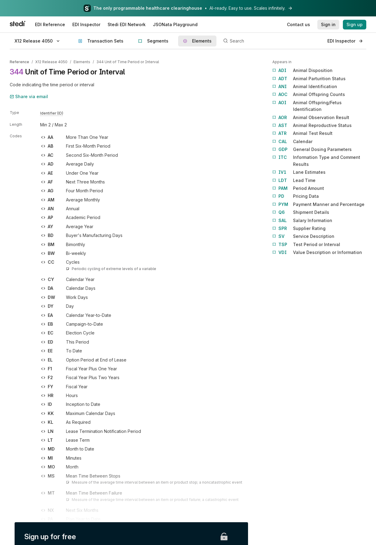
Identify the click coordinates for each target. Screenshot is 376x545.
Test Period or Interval (306, 244)
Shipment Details (300, 212)
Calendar (292, 141)
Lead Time (294, 180)
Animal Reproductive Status (312, 125)
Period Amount (298, 188)
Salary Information (302, 220)
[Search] (272, 41)
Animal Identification (304, 86)
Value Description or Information (317, 252)
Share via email (29, 96)
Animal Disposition (302, 70)
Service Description (303, 236)
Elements (82, 62)
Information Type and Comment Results (316, 160)
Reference (19, 62)
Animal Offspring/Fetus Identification (307, 105)
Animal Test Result (302, 133)
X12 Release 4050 (51, 62)
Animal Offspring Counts (308, 94)
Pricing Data (295, 196)
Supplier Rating (299, 228)
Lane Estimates (299, 172)
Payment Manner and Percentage (318, 204)
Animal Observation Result (310, 117)
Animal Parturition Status (309, 78)
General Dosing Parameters (312, 149)
